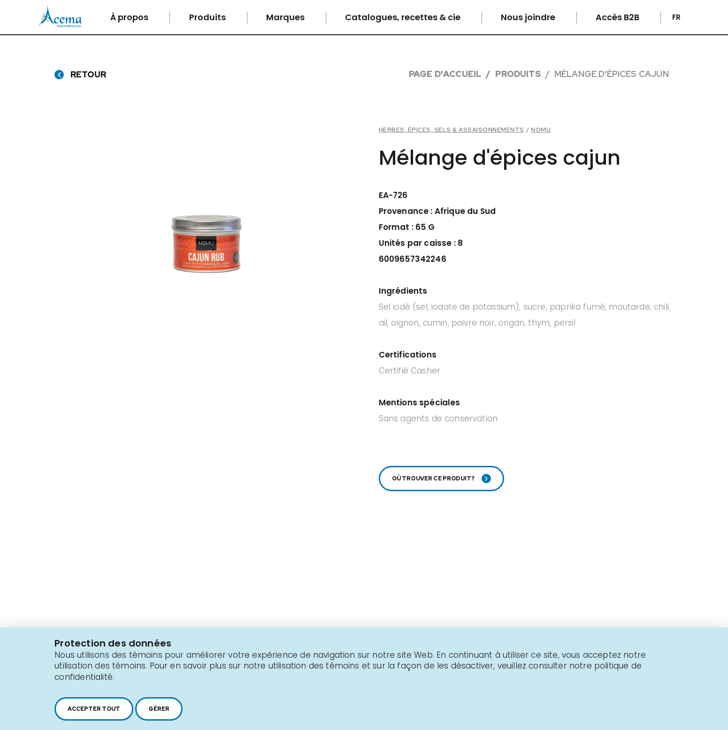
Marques (286, 17)
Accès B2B (618, 17)
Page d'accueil (445, 73)
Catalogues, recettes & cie (403, 17)
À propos (130, 17)
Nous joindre (529, 17)
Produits (208, 17)
